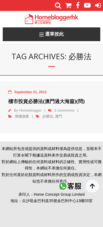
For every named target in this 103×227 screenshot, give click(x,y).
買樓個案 (22, 116)
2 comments (64, 110)
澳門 (58, 116)
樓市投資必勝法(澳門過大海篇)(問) (46, 101)
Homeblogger (31, 110)
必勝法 (47, 116)
